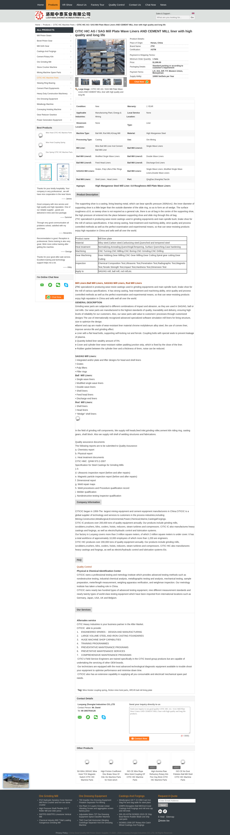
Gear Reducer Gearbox (47, 115)
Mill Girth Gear (43, 46)
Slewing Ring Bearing (46, 83)
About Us (82, 4)
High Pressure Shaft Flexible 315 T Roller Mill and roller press (54, 809)
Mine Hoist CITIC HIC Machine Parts (59, 133)
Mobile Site (163, 821)
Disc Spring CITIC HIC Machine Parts (59, 152)
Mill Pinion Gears (44, 35)
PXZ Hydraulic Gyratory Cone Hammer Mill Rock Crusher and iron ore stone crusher (55, 802)
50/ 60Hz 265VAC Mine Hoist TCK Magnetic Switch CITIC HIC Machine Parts (87, 775)
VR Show (67, 4)
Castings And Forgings (46, 51)
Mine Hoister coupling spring (95, 690)
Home (40, 4)
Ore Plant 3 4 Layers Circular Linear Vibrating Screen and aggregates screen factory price (96, 808)
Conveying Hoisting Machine (49, 109)
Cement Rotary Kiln (45, 57)
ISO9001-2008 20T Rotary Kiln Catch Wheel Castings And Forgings (135, 824)
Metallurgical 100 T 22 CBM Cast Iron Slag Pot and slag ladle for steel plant (135, 801)
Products (53, 4)
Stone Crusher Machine (47, 67)
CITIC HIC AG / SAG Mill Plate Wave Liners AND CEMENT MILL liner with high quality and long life (100, 92)
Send (163, 805)
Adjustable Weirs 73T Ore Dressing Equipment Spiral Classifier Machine (94, 815)
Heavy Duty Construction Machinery (52, 93)
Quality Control (117, 4)
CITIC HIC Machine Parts (63, 25)
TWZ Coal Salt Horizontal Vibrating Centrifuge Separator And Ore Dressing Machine (95, 822)
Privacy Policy (62, 833)
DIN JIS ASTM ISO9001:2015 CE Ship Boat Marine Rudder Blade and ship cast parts (135, 816)
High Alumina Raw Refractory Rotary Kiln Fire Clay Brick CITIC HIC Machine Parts (159, 775)
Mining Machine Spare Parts (49, 72)
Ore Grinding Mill (44, 62)
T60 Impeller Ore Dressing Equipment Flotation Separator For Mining (95, 801)
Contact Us (135, 4)
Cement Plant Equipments (48, 88)
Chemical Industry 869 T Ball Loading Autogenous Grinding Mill (55, 821)
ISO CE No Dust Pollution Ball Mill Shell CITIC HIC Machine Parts (183, 775)
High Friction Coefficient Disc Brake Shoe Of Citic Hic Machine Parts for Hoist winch (111, 775)
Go (192, 17)
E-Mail (161, 816)
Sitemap (170, 816)
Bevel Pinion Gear (44, 41)
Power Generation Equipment (49, 120)
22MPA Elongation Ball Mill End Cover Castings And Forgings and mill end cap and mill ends (136, 808)
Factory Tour (97, 4)
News (163, 4)
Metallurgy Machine (45, 104)
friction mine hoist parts (118, 690)
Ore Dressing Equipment (47, 99)
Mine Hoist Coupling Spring (55, 142)
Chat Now (150, 5)
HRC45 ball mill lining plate (140, 690)
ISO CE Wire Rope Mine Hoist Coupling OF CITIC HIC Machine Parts (135, 775)
